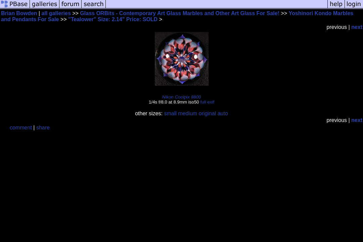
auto (223, 113)
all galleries (56, 13)
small (170, 113)
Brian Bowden (19, 13)
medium (187, 113)
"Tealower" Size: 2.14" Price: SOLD (113, 19)
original (207, 113)
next (356, 27)
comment (21, 127)
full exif (207, 102)
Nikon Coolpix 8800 (181, 96)
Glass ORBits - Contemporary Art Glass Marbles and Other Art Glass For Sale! (179, 13)
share (43, 127)
